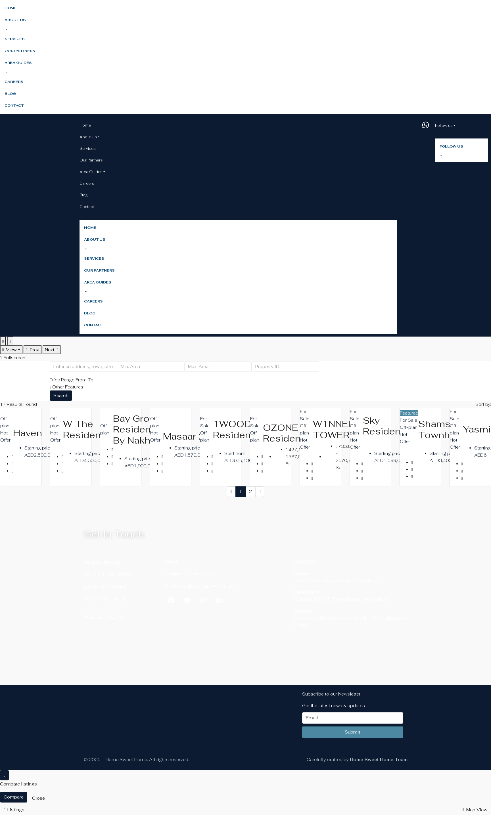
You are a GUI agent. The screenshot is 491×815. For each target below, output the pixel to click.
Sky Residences (390, 426)
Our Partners (20, 51)
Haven (27, 433)
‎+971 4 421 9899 (105, 598)
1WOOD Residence (238, 429)
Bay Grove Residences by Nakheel (140, 429)
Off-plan (408, 427)
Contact (14, 105)
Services (15, 39)
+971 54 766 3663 (107, 574)
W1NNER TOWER (333, 429)
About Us (15, 20)
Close (38, 798)
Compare (14, 797)
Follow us (444, 125)
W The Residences (90, 429)
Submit (352, 732)
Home (11, 8)
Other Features (66, 387)
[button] (85, 249)
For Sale (408, 420)
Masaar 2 (184, 436)
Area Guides (18, 62)
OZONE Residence (288, 433)
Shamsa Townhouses (448, 429)
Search (60, 395)
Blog (10, 93)
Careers (14, 81)
